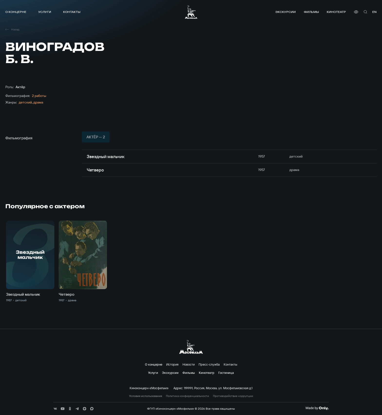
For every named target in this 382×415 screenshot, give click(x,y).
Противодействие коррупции (233, 396)
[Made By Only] (317, 408)
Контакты (71, 12)
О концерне (15, 12)
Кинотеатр (336, 12)
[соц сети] (55, 409)
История (172, 364)
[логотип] (191, 11)
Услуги (44, 12)
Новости (188, 364)
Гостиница (226, 373)
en (374, 12)
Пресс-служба (209, 364)
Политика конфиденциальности (187, 396)
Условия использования (145, 396)
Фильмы (311, 12)
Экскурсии (285, 12)
